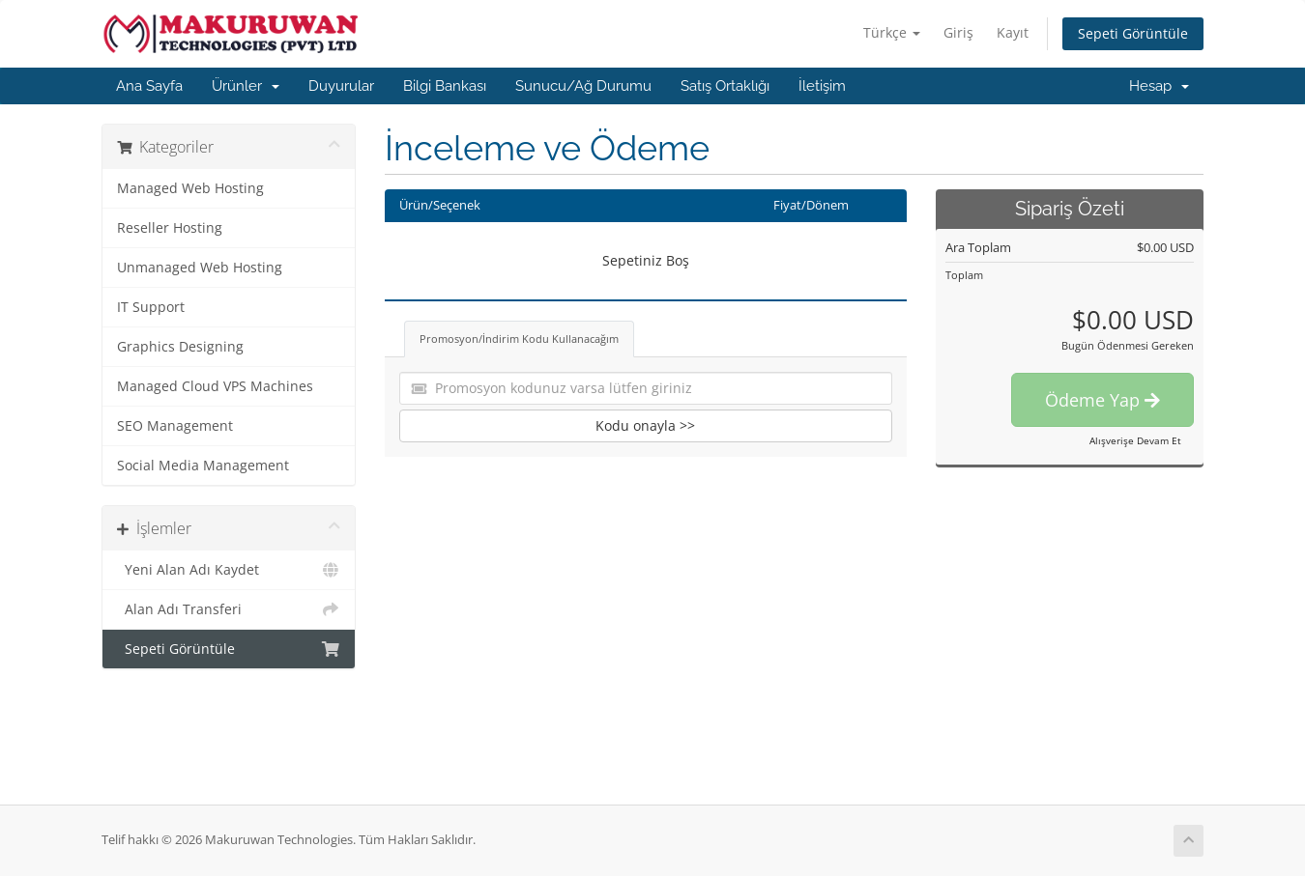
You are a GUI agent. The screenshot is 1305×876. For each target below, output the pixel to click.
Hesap (1159, 86)
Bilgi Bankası (444, 86)
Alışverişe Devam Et (1135, 440)
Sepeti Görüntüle (1133, 33)
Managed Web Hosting (190, 188)
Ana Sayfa (149, 86)
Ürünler (245, 86)
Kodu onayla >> (645, 425)
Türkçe (891, 32)
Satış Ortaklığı (725, 86)
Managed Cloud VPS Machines (215, 386)
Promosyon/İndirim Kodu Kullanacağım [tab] (519, 338)
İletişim (822, 86)
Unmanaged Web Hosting (199, 267)
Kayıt (1013, 32)
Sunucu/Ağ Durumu (583, 86)
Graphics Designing (180, 346)
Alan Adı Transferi (228, 609)
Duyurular (341, 86)
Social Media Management (203, 465)
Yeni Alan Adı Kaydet (228, 569)
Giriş (958, 32)
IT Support (151, 307)
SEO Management (175, 426)
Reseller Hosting (169, 228)
